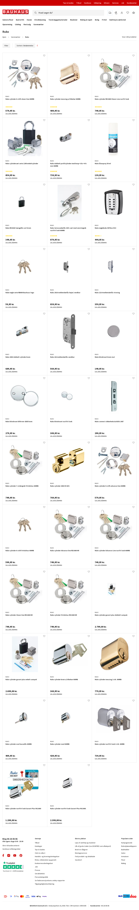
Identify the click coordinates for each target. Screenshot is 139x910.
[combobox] (68, 13)
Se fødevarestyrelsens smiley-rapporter (50, 880)
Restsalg (27, 24)
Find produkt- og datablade (85, 856)
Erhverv (107, 3)
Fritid (104, 20)
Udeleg (18, 24)
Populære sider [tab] (127, 838)
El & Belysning (40, 20)
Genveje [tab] (38, 838)
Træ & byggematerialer (58, 20)
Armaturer (125, 856)
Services (115, 3)
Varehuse (87, 3)
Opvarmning (7, 24)
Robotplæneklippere (129, 846)
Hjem (4, 37)
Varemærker (39, 24)
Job (122, 3)
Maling (123, 863)
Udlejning (97, 3)
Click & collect (40, 853)
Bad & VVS (20, 20)
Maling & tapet (86, 20)
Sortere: (25, 45)
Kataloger (38, 846)
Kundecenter (132, 3)
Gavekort (78, 860)
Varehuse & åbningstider (11, 849)
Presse (37, 870)
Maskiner (73, 20)
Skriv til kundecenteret (10, 845)
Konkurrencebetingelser (44, 863)
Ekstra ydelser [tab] (80, 838)
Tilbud (78, 3)
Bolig (97, 20)
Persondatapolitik (41, 877)
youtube (14, 855)
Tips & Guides (68, 3)
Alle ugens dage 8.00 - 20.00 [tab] (12, 839)
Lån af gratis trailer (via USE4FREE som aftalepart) (93, 846)
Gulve (123, 853)
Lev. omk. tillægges (11, 113)
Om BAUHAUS (40, 873)
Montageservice (81, 853)
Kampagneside (126, 843)
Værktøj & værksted (117, 20)
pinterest (21, 855)
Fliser (123, 860)
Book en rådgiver (81, 849)
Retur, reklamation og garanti (45, 860)
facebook (3, 855)
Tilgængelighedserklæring (44, 884)
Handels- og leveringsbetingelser (47, 856)
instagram (8, 855)
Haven (29, 20)
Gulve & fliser (7, 20)
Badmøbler (125, 849)
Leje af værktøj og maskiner (85, 843)
